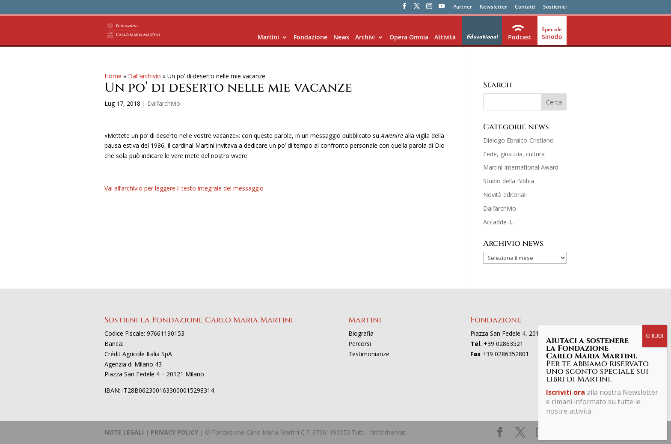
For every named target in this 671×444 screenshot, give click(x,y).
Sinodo (552, 37)
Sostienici (555, 7)
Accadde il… (499, 222)
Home (113, 76)
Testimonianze (368, 354)
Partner (462, 7)
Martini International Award (520, 167)
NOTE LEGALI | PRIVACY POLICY (151, 432)
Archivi (365, 37)
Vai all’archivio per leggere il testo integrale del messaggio (184, 188)
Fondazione (310, 37)
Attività (445, 37)
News (341, 37)
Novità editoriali (505, 195)
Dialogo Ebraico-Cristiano (518, 140)
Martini (268, 37)
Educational (482, 37)
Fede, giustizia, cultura (514, 154)
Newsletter (493, 7)
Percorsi (359, 344)
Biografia (361, 333)
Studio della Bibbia (508, 181)
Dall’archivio (144, 76)
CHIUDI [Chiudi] (654, 336)
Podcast (519, 37)
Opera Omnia (408, 37)
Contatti (525, 7)
